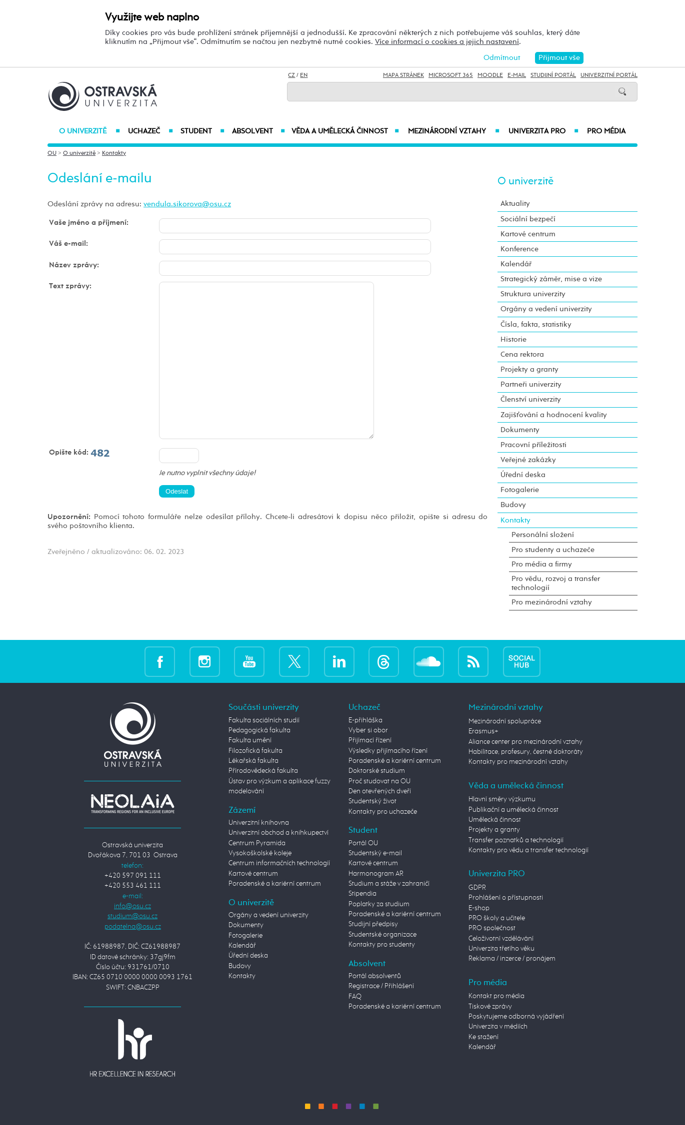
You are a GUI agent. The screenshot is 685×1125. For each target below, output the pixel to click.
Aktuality (515, 203)
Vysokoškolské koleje (260, 853)
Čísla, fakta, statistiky (536, 324)
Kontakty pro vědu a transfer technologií (528, 850)
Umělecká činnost (494, 819)
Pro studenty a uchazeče (553, 550)
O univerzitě (89, 131)
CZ (291, 75)
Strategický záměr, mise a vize (551, 279)
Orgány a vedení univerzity (546, 309)
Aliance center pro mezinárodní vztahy (525, 741)
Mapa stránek (403, 75)
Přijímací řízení (370, 740)
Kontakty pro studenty (381, 944)
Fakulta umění (250, 740)
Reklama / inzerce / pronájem (512, 958)
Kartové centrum (528, 234)
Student (202, 131)
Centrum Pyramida (257, 843)
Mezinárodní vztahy (454, 131)
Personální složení (543, 535)
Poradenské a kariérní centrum (274, 883)
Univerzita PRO (543, 131)
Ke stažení (483, 1037)
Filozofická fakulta (255, 750)
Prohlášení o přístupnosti (505, 897)
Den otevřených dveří (379, 791)
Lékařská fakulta (253, 760)
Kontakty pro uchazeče (382, 811)
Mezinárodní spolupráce (504, 721)
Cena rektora (522, 354)
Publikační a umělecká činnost (513, 809)
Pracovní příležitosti (533, 445)
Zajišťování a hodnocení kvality (553, 415)
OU (52, 153)
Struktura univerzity (533, 294)
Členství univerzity (530, 399)
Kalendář (516, 264)
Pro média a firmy (542, 564)
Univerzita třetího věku (501, 948)
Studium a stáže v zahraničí (389, 883)
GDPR (477, 887)
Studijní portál (553, 75)
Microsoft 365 (450, 75)
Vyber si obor (368, 730)
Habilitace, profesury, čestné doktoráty (525, 751)
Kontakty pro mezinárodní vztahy (518, 761)
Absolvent (258, 131)
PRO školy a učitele (496, 918)
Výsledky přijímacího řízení (388, 750)
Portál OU (363, 843)
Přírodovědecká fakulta (263, 770)
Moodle (490, 75)
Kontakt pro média (496, 996)
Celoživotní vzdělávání (501, 938)
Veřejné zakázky (528, 460)
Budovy (513, 505)
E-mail (517, 75)
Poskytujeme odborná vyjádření (516, 1016)
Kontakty (114, 153)
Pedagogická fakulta (259, 730)
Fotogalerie (519, 490)
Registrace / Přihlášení (381, 986)
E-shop (479, 908)
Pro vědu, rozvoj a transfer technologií (556, 583)
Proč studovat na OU (379, 781)
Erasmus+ (483, 731)
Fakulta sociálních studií (264, 720)
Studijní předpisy (373, 924)
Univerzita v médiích (498, 1026)
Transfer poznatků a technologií (516, 840)
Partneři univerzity (531, 384)
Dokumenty (520, 430)
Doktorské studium (376, 770)
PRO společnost (492, 928)
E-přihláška (365, 720)
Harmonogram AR (376, 873)
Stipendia (362, 893)
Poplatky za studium (379, 904)
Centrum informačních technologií (279, 863)
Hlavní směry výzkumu (502, 799)
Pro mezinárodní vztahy (552, 602)
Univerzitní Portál (609, 75)
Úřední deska (523, 475)
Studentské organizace (382, 934)
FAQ (355, 996)
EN (304, 75)
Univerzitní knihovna (258, 822)
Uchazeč (150, 131)
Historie (513, 339)
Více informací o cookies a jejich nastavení (447, 41)
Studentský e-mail (375, 853)
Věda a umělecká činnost (345, 131)
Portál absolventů (374, 976)
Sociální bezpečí (528, 219)
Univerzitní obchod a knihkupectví (278, 832)
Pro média (606, 131)
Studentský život (372, 801)
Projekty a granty (529, 369)
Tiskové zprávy (490, 1006)
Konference (519, 249)
